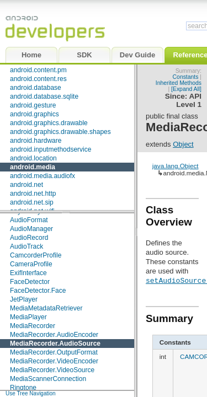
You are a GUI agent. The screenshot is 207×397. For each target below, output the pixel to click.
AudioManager (31, 229)
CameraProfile (31, 264)
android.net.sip (32, 202)
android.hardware (35, 140)
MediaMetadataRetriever (46, 308)
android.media (32, 167)
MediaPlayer (28, 317)
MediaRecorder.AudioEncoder (54, 335)
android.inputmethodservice (50, 149)
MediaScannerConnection (48, 379)
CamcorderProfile (35, 255)
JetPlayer (24, 299)
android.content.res (38, 79)
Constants (186, 77)
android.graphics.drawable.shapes (60, 132)
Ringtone (23, 387)
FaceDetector (30, 282)
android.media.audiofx (42, 176)
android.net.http (33, 193)
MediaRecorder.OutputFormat (54, 352)
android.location (33, 158)
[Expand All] (186, 89)
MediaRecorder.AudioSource (55, 343)
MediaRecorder (32, 326)
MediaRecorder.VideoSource (52, 370)
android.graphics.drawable (49, 123)
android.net (26, 185)
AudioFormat (29, 220)
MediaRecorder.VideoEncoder (54, 361)
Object (183, 144)
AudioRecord (29, 238)
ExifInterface (28, 273)
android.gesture (33, 105)
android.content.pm (38, 70)
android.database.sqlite (44, 96)
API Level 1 (188, 100)
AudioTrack (26, 246)
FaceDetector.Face (38, 290)
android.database (35, 88)
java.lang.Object (175, 165)
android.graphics (34, 114)
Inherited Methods (178, 83)
